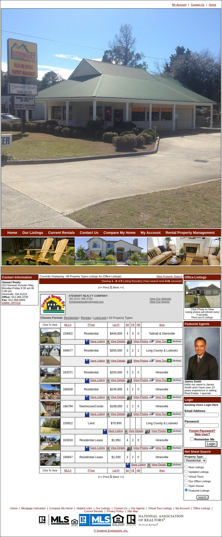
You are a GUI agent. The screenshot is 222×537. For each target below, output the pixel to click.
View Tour (158, 341)
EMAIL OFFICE (11, 302)
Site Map (132, 511)
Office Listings (201, 508)
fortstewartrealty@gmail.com (86, 301)
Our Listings (32, 233)
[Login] (211, 444)
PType (91, 325)
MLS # (67, 325)
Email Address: (195, 411)
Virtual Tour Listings (160, 508)
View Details (115, 341)
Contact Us (197, 4)
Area (161, 325)
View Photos (137, 341)
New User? (202, 434)
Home (212, 4)
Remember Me (202, 439)
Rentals (86, 318)
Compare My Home (120, 233)
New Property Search (169, 276)
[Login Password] (202, 425)
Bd (127, 325)
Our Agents (137, 508)
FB (132, 325)
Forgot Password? (202, 431)
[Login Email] (202, 415)
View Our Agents (160, 301)
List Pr (116, 325)
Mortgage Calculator (33, 508)
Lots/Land (100, 318)
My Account (179, 4)
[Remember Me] (191, 438)
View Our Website (160, 298)
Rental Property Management (190, 233)
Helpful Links (84, 508)
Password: (192, 421)
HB (138, 325)
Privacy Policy (115, 511)
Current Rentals (61, 233)
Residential (71, 318)
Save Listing (95, 341)
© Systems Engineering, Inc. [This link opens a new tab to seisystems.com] (111, 530)
